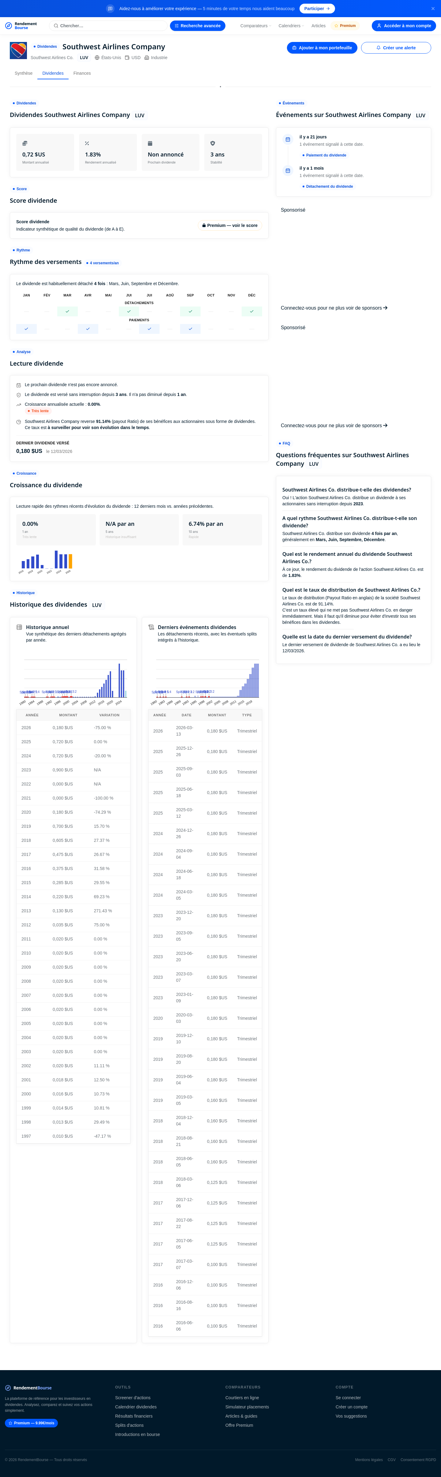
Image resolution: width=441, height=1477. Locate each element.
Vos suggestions (351, 1416)
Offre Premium (239, 1425)
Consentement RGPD (418, 1460)
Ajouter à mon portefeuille (322, 47)
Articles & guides (241, 1416)
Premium (345, 26)
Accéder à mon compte (404, 25)
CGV (392, 1460)
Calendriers (292, 25)
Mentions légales (369, 1460)
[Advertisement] (353, 259)
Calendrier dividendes (135, 1406)
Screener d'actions (133, 1397)
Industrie (156, 57)
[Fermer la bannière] (433, 8)
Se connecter (348, 1397)
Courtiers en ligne (242, 1397)
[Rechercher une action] (108, 26)
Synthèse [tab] (23, 73)
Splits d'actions (129, 1425)
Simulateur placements (247, 1406)
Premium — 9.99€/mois (31, 1423)
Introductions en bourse (137, 1434)
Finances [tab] (82, 73)
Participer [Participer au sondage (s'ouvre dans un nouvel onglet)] (317, 8)
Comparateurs (256, 25)
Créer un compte (352, 1406)
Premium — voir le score (230, 225)
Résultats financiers (134, 1416)
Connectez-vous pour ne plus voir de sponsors (334, 308)
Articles (318, 25)
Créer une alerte (396, 47)
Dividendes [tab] (52, 73)
